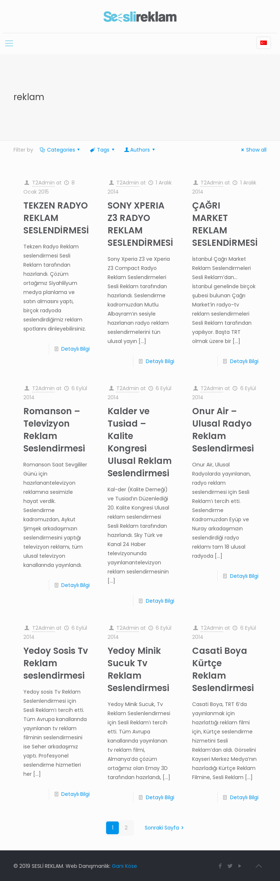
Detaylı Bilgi (75, 348)
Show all (253, 149)
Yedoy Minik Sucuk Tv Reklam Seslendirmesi (138, 669)
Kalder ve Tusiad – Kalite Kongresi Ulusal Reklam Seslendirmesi (140, 442)
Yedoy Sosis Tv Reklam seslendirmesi (55, 663)
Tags (102, 149)
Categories (60, 149)
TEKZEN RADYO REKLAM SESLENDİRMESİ (56, 217)
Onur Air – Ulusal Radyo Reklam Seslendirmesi (223, 429)
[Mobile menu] (9, 43)
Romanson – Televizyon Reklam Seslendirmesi (54, 429)
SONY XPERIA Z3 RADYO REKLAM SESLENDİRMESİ (140, 224)
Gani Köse (124, 866)
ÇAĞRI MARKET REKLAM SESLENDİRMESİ (225, 224)
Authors (140, 149)
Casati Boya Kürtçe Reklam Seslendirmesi (223, 669)
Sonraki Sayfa (165, 827)
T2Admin (43, 182)
